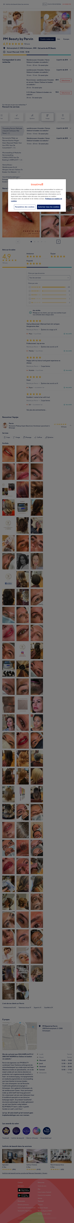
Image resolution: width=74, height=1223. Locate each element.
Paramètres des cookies (24, 207)
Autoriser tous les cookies (48, 207)
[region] (37, 195)
